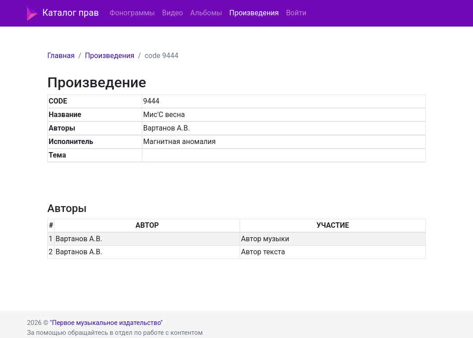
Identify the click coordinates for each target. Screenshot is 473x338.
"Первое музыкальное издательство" (106, 323)
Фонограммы (132, 13)
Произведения (254, 13)
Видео (172, 13)
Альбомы (206, 13)
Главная (61, 55)
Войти (296, 13)
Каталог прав (63, 13)
